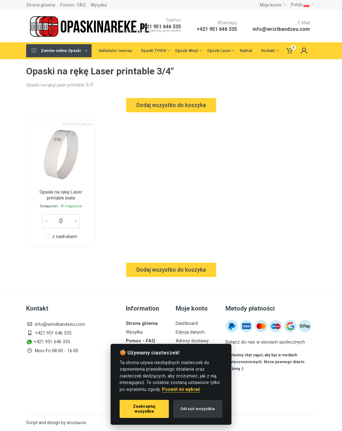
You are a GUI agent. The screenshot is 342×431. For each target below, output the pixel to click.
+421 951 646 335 (217, 29)
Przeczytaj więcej (78, 124)
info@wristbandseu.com (281, 29)
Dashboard (187, 323)
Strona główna (40, 5)
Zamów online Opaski (59, 50)
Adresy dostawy (192, 341)
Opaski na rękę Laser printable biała (61, 195)
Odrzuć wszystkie (197, 408)
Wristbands (76, 423)
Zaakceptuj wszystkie (144, 409)
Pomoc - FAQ (73, 5)
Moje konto (273, 4)
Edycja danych (190, 332)
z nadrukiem (64, 236)
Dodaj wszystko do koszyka (171, 105)
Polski (302, 4)
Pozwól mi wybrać (181, 389)
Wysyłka (99, 5)
